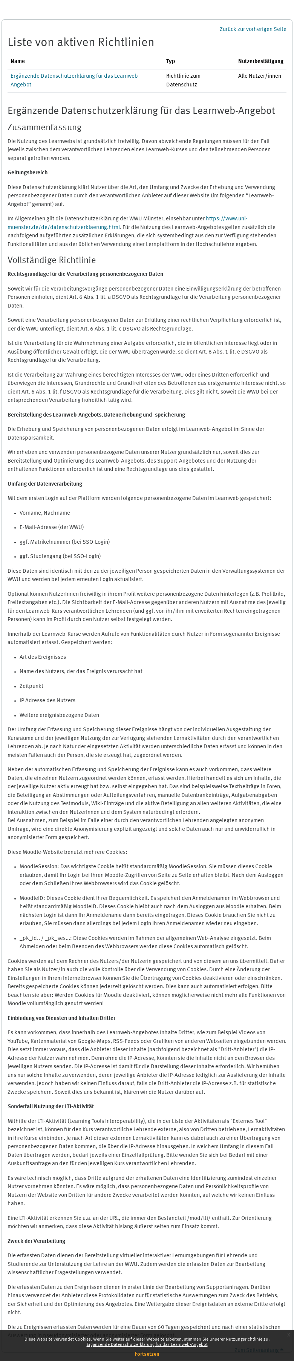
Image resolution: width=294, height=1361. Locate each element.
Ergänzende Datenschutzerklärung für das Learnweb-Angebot (147, 1345)
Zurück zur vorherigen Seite (253, 29)
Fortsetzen (147, 1354)
